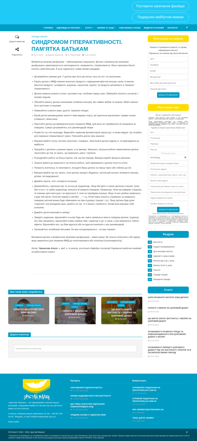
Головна (48, 28)
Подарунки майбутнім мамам (160, 17)
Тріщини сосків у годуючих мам (88, 415)
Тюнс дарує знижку (143, 418)
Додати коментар (17, 41)
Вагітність (112, 302)
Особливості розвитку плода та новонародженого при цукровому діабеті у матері (167, 334)
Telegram (19, 416)
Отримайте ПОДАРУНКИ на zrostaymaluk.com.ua (146, 389)
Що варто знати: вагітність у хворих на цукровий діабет (122, 312)
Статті (88, 28)
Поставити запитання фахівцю (160, 6)
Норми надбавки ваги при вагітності (90, 396)
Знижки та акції (105, 28)
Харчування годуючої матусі (86, 388)
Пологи (65, 304)
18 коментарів (141, 393)
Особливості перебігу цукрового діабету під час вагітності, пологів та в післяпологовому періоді (169, 350)
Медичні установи (154, 28)
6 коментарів (140, 404)
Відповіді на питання (68, 28)
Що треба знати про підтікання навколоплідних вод (87, 405)
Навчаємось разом (129, 28)
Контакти (172, 28)
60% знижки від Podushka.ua (148, 409)
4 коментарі (139, 412)
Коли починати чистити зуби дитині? (29, 311)
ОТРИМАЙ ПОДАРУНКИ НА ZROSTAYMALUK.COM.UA (145, 399)
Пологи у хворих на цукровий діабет (75, 312)
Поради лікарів (39, 37)
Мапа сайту (13, 421)
